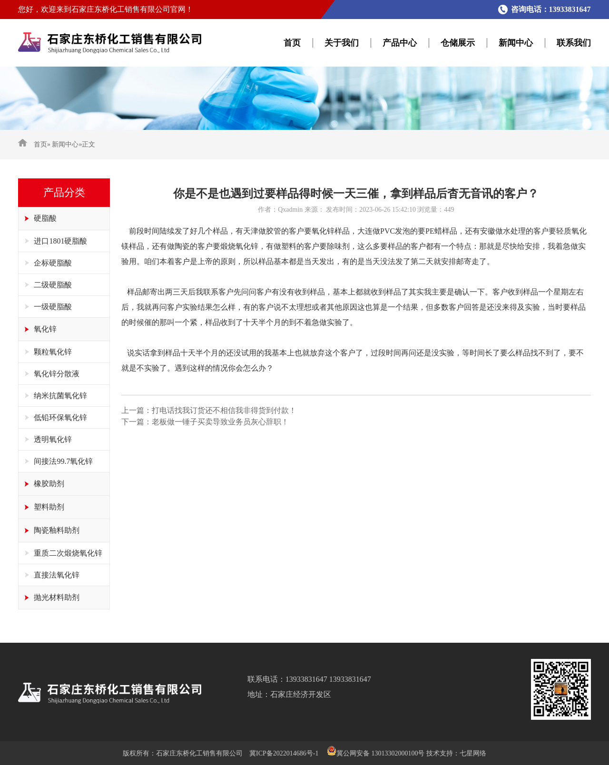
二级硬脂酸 (53, 285)
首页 (292, 43)
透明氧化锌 (53, 439)
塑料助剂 (49, 507)
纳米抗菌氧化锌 (60, 396)
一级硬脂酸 (53, 307)
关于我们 (341, 43)
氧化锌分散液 (56, 374)
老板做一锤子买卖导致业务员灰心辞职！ (220, 422)
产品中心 (400, 43)
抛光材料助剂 (56, 597)
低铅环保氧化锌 (60, 417)
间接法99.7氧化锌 (63, 461)
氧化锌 (45, 329)
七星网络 (473, 753)
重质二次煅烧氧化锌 (68, 553)
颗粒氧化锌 (53, 352)
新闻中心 (516, 43)
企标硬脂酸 (53, 263)
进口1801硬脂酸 (60, 241)
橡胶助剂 (49, 484)
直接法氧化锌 (56, 575)
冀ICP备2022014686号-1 (283, 753)
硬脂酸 (45, 218)
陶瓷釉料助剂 (56, 530)
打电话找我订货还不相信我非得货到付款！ (224, 410)
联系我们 (574, 43)
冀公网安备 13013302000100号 (380, 753)
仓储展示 (458, 43)
